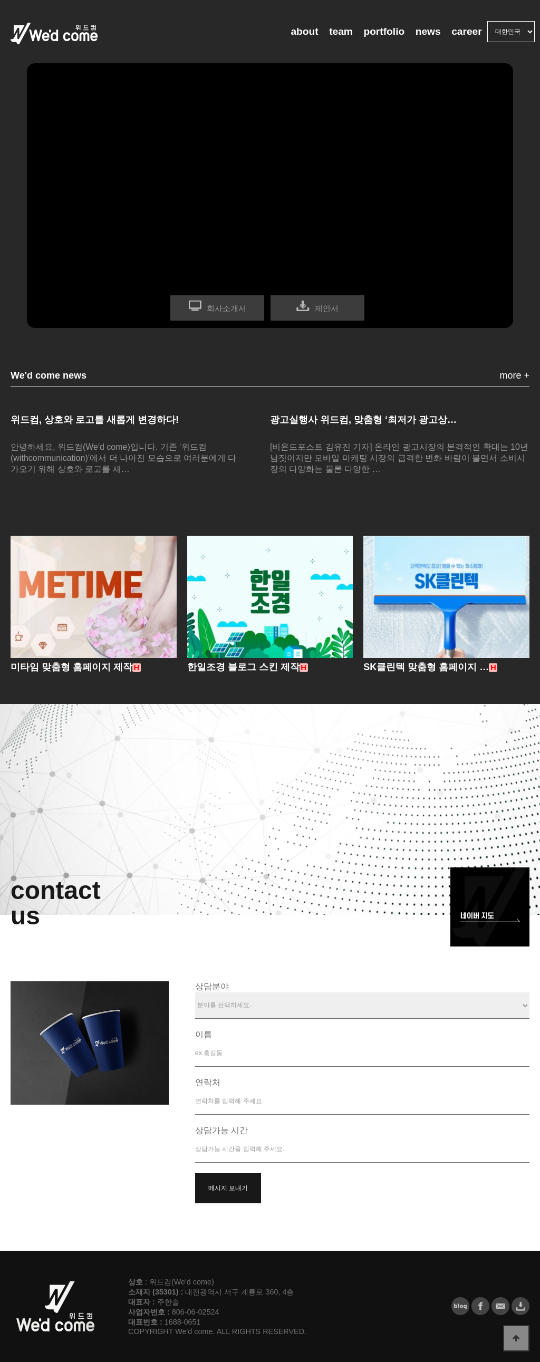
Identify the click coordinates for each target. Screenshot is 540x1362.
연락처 (207, 1082)
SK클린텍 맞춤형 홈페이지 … (426, 667)
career (466, 31)
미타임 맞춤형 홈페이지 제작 (71, 667)
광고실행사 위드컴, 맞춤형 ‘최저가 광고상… (363, 419)
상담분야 (212, 986)
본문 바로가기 (0, 0)
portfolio (383, 31)
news (428, 31)
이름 (203, 1034)
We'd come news (48, 375)
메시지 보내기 (228, 1188)
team (341, 31)
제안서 (327, 308)
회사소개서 (226, 308)
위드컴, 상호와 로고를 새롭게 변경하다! (95, 419)
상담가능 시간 (221, 1130)
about (304, 31)
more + (514, 375)
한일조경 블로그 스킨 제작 (243, 667)
